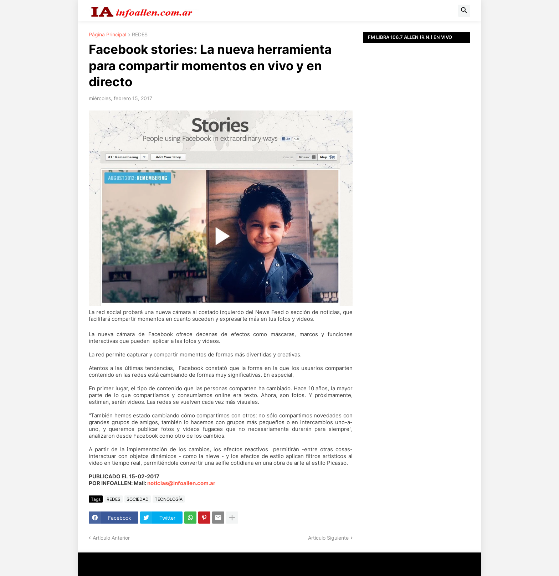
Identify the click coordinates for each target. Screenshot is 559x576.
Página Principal (107, 34)
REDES (140, 34)
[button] (464, 11)
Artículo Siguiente (328, 538)
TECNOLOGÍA (169, 499)
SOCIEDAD (138, 499)
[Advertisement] (416, 203)
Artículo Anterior (111, 538)
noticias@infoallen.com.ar (181, 483)
